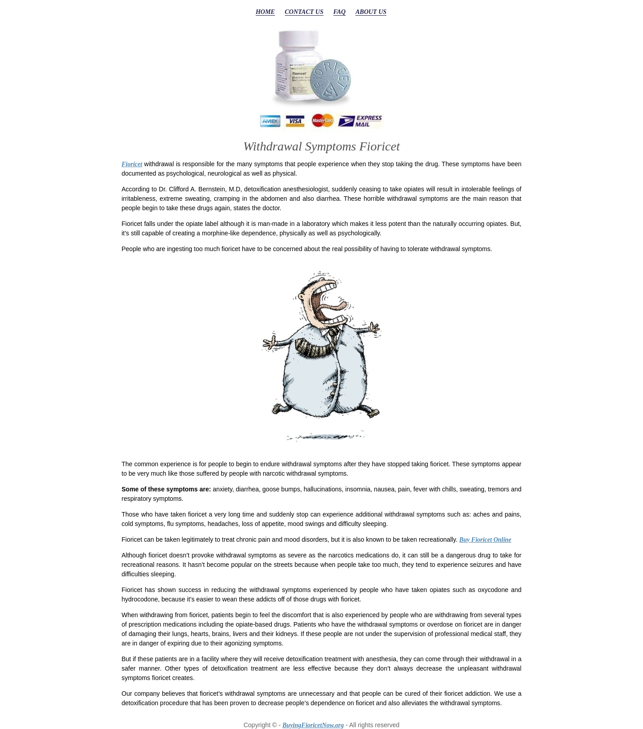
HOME (265, 12)
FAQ (339, 12)
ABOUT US (370, 12)
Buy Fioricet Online (485, 539)
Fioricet (132, 164)
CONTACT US (304, 12)
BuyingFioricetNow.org (313, 725)
